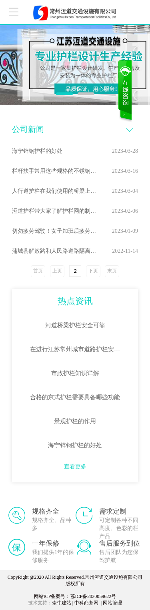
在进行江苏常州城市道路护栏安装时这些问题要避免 (75, 353)
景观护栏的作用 (75, 421)
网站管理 (112, 603)
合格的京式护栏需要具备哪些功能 (75, 397)
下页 (93, 271)
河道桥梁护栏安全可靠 (75, 325)
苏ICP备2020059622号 (93, 596)
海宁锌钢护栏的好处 (75, 445)
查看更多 (75, 467)
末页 (112, 271)
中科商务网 (86, 603)
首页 (38, 271)
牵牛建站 (61, 603)
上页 (57, 271)
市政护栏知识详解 (75, 373)
